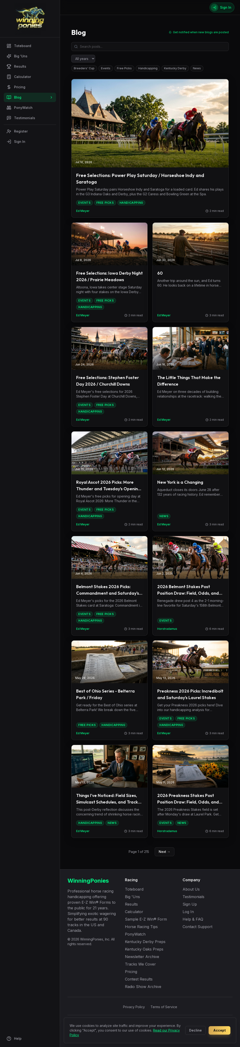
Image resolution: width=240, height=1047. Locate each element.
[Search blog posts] (150, 46)
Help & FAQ (193, 919)
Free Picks (124, 68)
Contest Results (139, 979)
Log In (188, 911)
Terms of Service (163, 1007)
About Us (191, 889)
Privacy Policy (134, 1007)
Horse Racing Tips (141, 926)
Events (105, 68)
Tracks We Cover (140, 964)
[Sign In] (222, 7)
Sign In (16, 141)
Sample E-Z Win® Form (146, 919)
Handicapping (148, 68)
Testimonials (21, 118)
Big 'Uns (17, 56)
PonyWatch (20, 107)
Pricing (16, 87)
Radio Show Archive (143, 986)
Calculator (19, 76)
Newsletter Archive (142, 956)
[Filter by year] (83, 59)
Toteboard (19, 46)
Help (14, 1038)
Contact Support (197, 926)
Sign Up (190, 904)
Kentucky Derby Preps (145, 941)
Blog (30, 97)
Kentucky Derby (175, 68)
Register (17, 131)
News (197, 68)
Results (16, 66)
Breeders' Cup (84, 68)
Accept (219, 1030)
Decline (195, 1030)
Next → (164, 852)
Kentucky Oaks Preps (144, 949)
